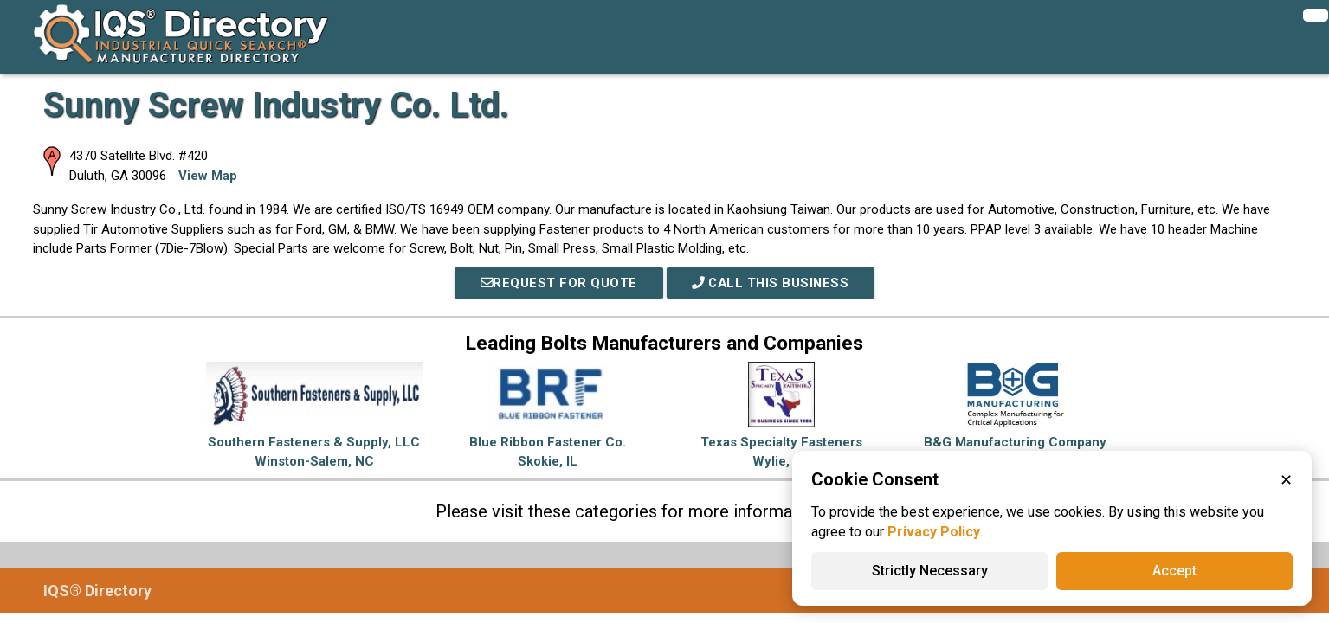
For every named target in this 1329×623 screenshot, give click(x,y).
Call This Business (771, 283)
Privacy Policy (933, 531)
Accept (1174, 570)
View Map (207, 175)
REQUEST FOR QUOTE (556, 283)
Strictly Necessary (930, 570)
